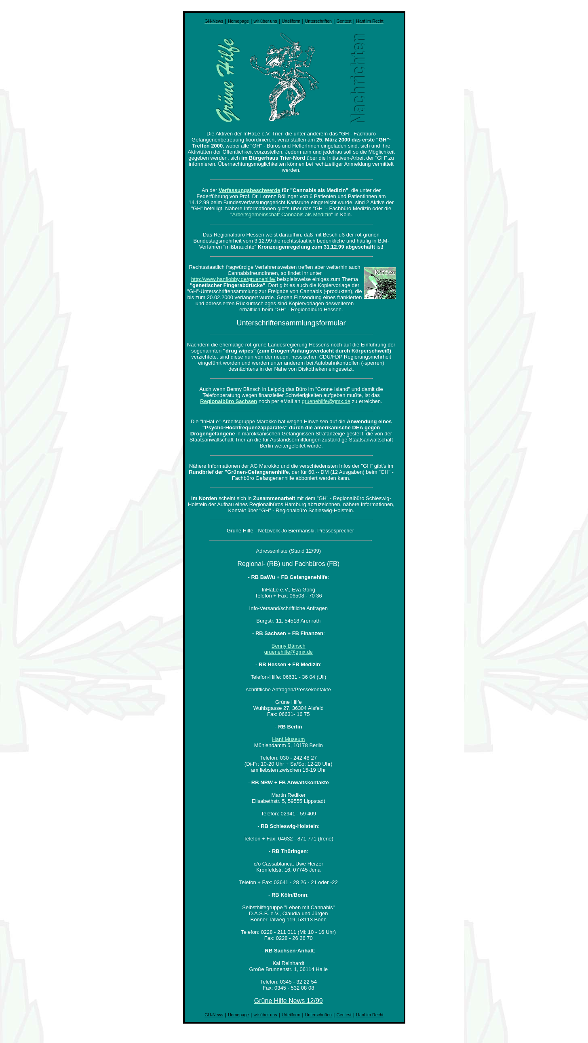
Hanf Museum (288, 739)
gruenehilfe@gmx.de (326, 401)
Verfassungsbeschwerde (249, 190)
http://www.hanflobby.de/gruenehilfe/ (233, 279)
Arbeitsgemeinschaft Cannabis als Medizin (281, 214)
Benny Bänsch (289, 646)
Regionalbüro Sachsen (228, 401)
